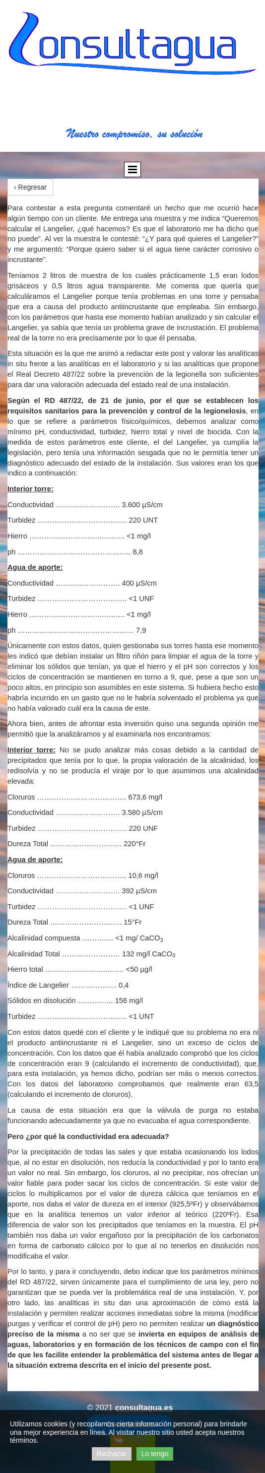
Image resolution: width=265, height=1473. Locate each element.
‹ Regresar (30, 187)
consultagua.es (144, 1408)
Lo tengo (155, 1454)
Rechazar (112, 1454)
